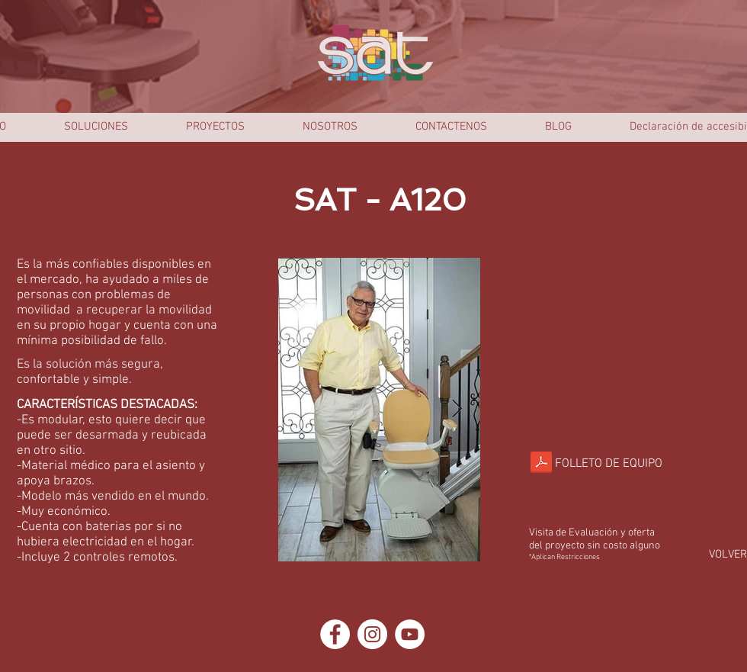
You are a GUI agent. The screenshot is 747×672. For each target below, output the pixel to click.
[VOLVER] (728, 555)
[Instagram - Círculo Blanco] (372, 634)
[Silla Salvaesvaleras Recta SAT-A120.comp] (541, 464)
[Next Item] (457, 409)
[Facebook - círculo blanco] (335, 634)
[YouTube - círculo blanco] (410, 634)
